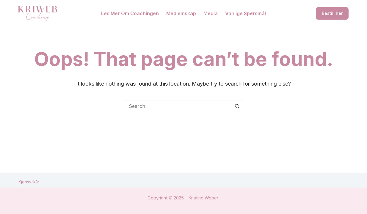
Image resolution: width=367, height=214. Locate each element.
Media (210, 13)
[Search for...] (177, 106)
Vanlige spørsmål (245, 13)
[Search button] (237, 106)
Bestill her (332, 13)
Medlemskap (181, 13)
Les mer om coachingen (130, 13)
